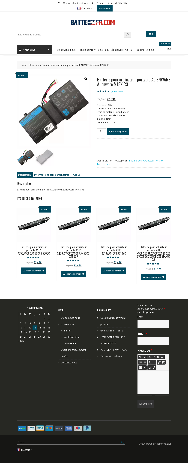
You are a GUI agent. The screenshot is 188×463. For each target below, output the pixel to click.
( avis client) (117, 91)
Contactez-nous (146, 49)
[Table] (142, 367)
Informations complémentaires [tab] (51, 174)
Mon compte (104, 8)
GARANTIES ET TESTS (111, 330)
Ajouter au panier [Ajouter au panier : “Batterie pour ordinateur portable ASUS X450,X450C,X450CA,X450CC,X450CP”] (72, 273)
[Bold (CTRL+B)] (149, 357)
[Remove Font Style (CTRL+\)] (162, 357)
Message (144, 350)
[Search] (127, 34)
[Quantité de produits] (101, 131)
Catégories (27, 49)
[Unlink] (163, 362)
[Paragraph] (152, 362)
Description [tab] (24, 174)
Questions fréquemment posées (115, 49)
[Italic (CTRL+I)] (154, 357)
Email (142, 333)
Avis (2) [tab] (76, 174)
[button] (86, 79)
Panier (67, 330)
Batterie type (103, 164)
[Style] (142, 357)
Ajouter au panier (118, 131)
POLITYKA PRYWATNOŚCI (113, 349)
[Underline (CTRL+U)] (158, 357)
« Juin (21, 340)
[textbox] (153, 382)
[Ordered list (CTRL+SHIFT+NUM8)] (145, 362)
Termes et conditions (111, 356)
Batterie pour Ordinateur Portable (146, 160)
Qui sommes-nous (66, 49)
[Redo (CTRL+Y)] (154, 367)
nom (140, 316)
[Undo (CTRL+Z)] (149, 367)
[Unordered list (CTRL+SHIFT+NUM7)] (140, 362)
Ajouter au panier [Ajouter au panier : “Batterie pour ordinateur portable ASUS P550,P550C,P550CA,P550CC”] (32, 270)
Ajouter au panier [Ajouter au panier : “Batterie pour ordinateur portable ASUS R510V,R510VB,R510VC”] (112, 270)
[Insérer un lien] (159, 362)
